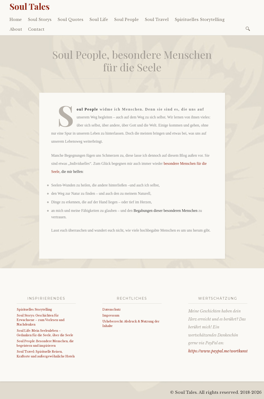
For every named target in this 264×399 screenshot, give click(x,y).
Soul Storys (40, 19)
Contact (36, 29)
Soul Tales (30, 6)
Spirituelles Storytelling (200, 19)
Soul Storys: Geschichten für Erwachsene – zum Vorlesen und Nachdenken (40, 320)
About (16, 29)
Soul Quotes (70, 19)
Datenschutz (111, 309)
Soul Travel (157, 19)
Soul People (126, 19)
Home (16, 19)
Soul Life (98, 19)
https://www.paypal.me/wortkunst (218, 351)
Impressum (110, 315)
